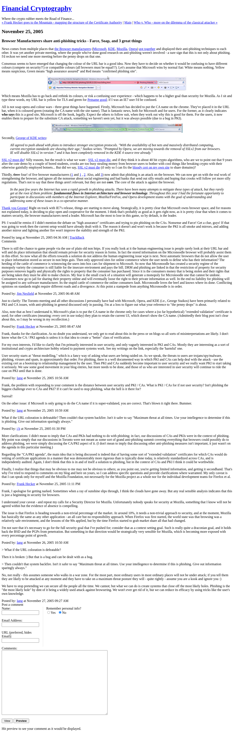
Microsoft (99, 49)
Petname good (97, 99)
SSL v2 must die (13, 160)
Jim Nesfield (25, 293)
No (64, 612)
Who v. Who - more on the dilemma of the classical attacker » (176, 22)
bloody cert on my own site (151, 167)
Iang (20, 378)
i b (18, 428)
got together (147, 49)
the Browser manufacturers (72, 49)
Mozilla (122, 49)
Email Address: (12, 620)
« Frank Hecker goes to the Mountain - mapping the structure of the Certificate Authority (62, 22)
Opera (133, 49)
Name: (6, 608)
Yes (53, 612)
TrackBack (77, 237)
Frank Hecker (26, 326)
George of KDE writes (31, 138)
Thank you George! (15, 208)
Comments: (9, 648)
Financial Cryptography (37, 8)
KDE (111, 49)
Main (128, 22)
